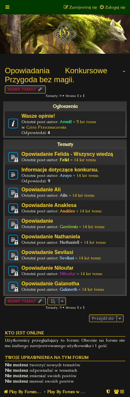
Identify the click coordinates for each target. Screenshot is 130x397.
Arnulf (66, 121)
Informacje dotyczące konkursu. (60, 169)
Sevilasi (67, 258)
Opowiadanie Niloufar (47, 268)
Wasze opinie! (38, 116)
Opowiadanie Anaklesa (49, 205)
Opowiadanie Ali (41, 189)
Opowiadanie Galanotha (50, 283)
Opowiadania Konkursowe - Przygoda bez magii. (65, 75)
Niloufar (68, 273)
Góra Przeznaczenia (46, 127)
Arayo (66, 175)
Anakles (67, 211)
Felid (64, 160)
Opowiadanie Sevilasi (47, 252)
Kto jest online (24, 333)
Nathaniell (69, 242)
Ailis (64, 195)
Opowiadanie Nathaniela (50, 236)
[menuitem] (112, 7)
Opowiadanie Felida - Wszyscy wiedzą (67, 154)
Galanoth (68, 289)
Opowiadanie (37, 221)
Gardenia (69, 226)
